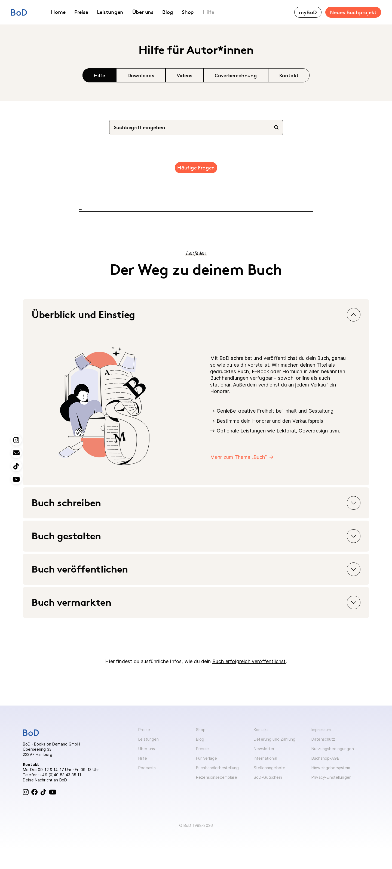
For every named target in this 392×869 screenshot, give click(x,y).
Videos (184, 75)
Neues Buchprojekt (353, 12)
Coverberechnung (236, 75)
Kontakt (289, 75)
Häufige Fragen (196, 167)
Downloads (140, 75)
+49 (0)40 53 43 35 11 (60, 774)
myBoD (308, 12)
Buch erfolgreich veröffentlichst (249, 661)
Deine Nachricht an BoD (45, 780)
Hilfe (99, 75)
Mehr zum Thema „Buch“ (238, 457)
